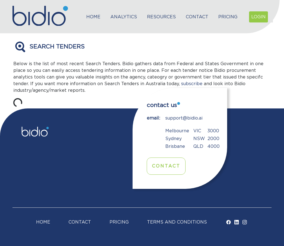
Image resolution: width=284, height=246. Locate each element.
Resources (161, 17)
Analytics (123, 17)
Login (258, 17)
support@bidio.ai (183, 118)
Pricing (227, 17)
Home (93, 17)
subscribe (191, 84)
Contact (197, 17)
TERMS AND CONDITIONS (177, 222)
